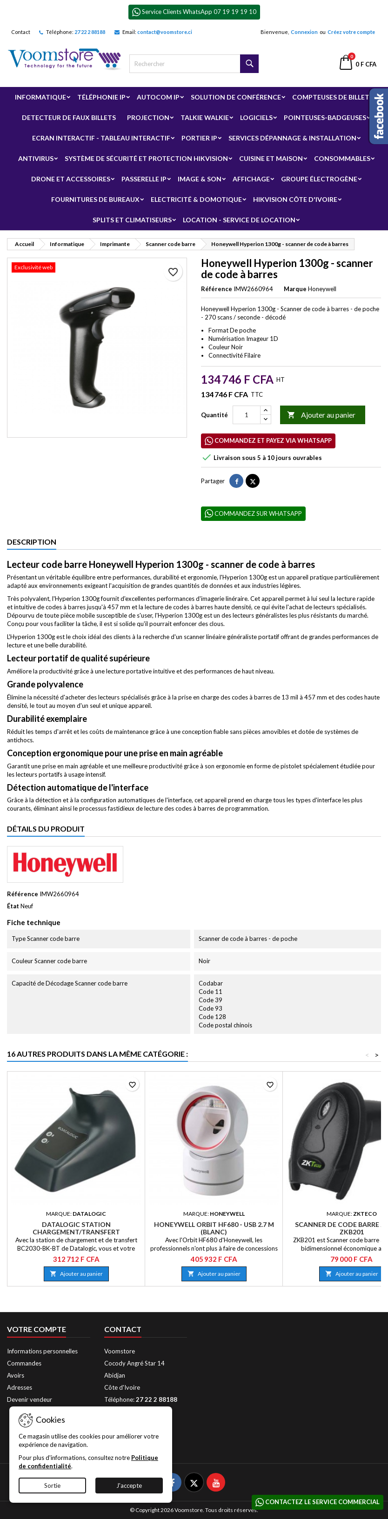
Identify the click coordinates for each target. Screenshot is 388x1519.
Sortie (52, 1485)
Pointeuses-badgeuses (325, 117)
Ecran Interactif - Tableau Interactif (101, 138)
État (13, 906)
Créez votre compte (351, 32)
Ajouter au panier (321, 415)
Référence (216, 289)
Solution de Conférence (236, 97)
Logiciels (256, 117)
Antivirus (36, 158)
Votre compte (36, 1329)
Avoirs (15, 1375)
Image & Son (199, 179)
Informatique (40, 97)
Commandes (24, 1363)
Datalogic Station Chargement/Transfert (76, 1228)
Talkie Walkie (205, 117)
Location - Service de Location (239, 220)
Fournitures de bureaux (95, 199)
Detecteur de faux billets (69, 117)
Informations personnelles (42, 1351)
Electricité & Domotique (196, 199)
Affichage (251, 179)
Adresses (19, 1387)
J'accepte (129, 1485)
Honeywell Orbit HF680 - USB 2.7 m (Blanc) (214, 1228)
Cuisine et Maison (271, 158)
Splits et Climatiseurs (132, 220)
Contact (20, 32)
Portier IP (199, 138)
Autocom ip (158, 97)
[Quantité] (247, 415)
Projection (148, 117)
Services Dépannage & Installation (292, 138)
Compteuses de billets (332, 97)
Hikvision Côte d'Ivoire (295, 199)
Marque (295, 289)
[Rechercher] (194, 63)
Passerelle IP (144, 179)
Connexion (304, 32)
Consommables (342, 158)
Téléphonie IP (101, 97)
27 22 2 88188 (89, 32)
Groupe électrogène (319, 179)
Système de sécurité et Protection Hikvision (146, 158)
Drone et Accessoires (70, 179)
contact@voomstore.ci (164, 32)
